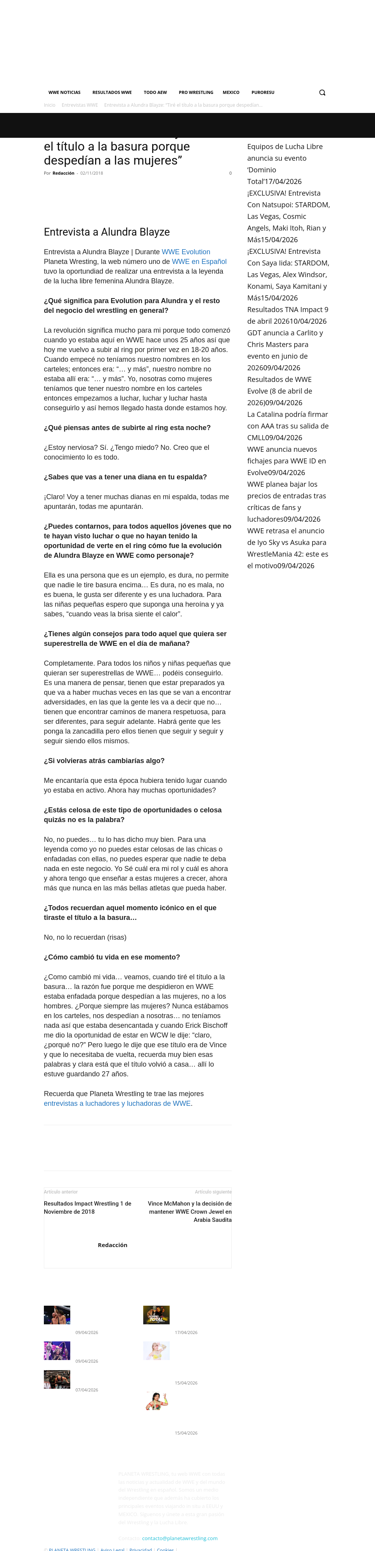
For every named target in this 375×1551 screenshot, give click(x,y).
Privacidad (140, 1535)
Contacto (92, 1544)
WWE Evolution (186, 252)
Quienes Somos (61, 1544)
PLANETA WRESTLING (72, 1535)
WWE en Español (199, 261)
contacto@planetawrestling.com (179, 1523)
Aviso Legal (113, 1535)
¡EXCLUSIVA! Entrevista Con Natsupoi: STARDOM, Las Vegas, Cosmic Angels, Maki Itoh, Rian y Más (288, 216)
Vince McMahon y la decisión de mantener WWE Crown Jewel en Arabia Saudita (190, 1211)
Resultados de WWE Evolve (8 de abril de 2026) (279, 391)
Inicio (50, 105)
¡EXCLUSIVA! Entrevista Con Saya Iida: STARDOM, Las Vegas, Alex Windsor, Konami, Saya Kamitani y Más (288, 274)
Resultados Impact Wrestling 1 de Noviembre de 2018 (87, 1207)
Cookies (165, 1535)
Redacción (64, 173)
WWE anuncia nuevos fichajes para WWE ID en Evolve (286, 460)
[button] (322, 92)
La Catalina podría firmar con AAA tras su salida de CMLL (288, 425)
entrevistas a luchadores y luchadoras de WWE (117, 1103)
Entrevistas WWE (80, 105)
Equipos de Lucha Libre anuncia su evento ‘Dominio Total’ (199, 1315)
